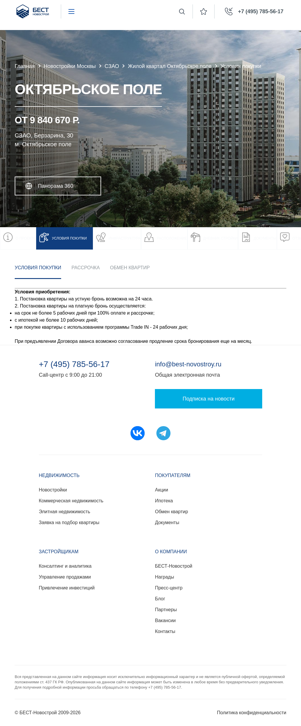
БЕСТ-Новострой (173, 566)
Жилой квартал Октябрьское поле (170, 66)
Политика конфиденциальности (251, 712)
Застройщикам (58, 551)
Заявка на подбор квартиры (69, 522)
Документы (167, 522)
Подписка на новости (209, 399)
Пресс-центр (169, 587)
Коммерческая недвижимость (71, 500)
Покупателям (172, 475)
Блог (160, 598)
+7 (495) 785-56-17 (74, 364)
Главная (25, 66)
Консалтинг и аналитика (65, 566)
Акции (161, 489)
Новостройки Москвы (70, 66)
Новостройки (53, 489)
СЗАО (112, 66)
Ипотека (164, 500)
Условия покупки (38, 267)
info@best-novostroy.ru (188, 364)
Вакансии (165, 620)
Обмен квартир (130, 267)
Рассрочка (85, 267)
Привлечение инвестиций (67, 587)
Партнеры (166, 609)
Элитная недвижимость (64, 511)
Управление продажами (65, 576)
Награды (164, 576)
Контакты (165, 631)
